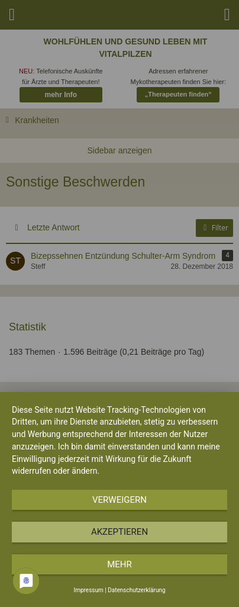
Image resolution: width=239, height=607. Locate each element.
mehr (119, 564)
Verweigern (119, 499)
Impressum (88, 590)
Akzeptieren (119, 531)
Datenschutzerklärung (136, 590)
